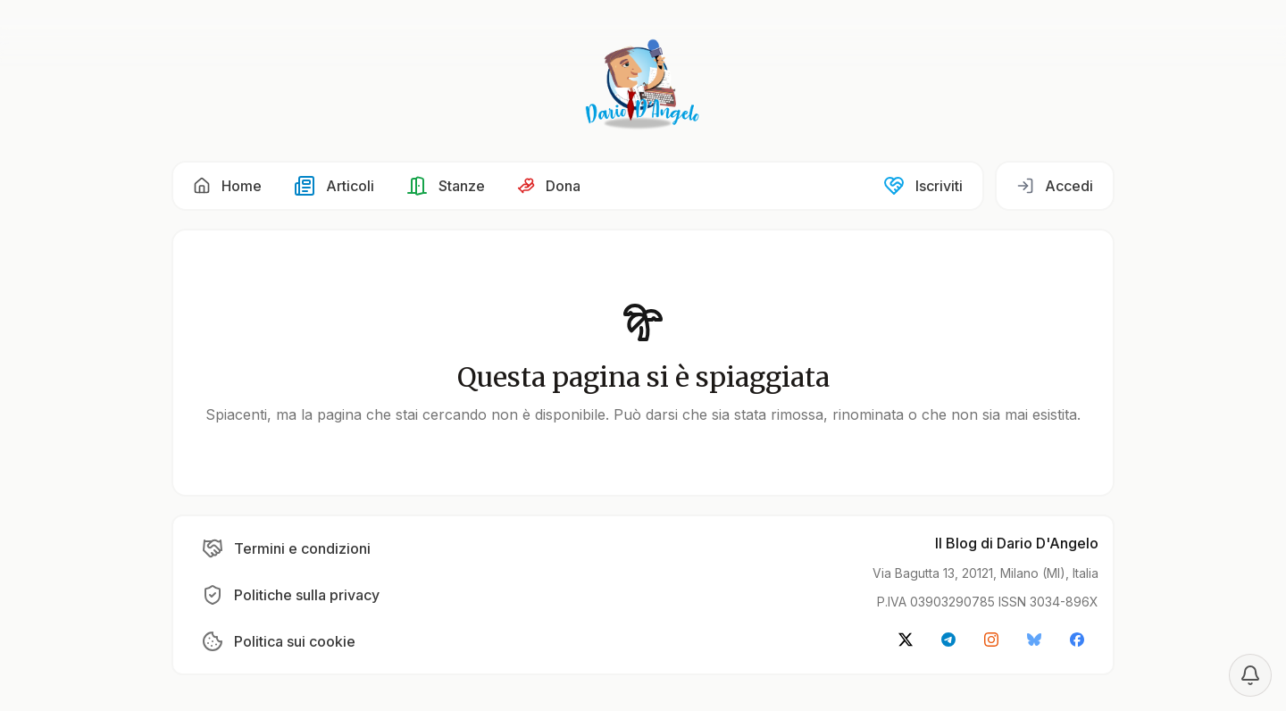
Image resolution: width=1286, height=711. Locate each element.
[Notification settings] (1250, 675)
